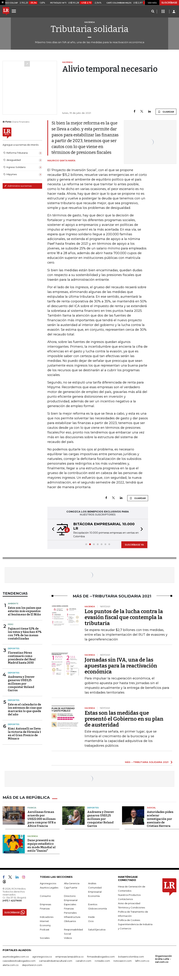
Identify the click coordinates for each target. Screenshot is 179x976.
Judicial (151, 807)
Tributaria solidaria (89, 29)
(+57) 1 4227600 (12, 900)
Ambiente (13, 603)
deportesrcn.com (32, 964)
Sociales (44, 937)
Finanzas (45, 908)
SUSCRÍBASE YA (134, 544)
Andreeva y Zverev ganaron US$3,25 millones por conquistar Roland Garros (21, 683)
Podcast (44, 929)
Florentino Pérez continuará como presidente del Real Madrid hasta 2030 (22, 658)
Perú (10, 624)
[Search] (152, 11)
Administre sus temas (18, 185)
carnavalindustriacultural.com (55, 960)
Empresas (45, 904)
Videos (68, 937)
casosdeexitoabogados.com (19, 960)
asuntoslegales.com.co (16, 956)
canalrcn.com (83, 960)
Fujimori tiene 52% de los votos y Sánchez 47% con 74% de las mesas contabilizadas (25, 633)
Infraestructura (72, 916)
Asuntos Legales (49, 887)
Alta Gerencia (71, 883)
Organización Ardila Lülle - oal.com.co (163, 958)
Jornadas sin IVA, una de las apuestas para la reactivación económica (121, 666)
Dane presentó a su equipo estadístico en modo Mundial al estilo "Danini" (41, 845)
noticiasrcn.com (122, 960)
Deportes (13, 648)
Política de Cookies (129, 919)
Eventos (92, 904)
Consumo (45, 895)
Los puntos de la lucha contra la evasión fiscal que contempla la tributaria (124, 617)
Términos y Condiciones (131, 907)
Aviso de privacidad (129, 903)
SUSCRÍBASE (169, 2)
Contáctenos (125, 898)
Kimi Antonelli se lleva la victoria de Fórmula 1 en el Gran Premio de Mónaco (24, 733)
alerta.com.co (11, 964)
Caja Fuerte (70, 887)
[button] (52, 529)
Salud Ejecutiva (96, 929)
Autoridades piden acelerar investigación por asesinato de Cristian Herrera (160, 818)
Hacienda (32, 835)
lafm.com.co (142, 960)
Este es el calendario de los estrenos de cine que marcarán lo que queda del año (25, 709)
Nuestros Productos (129, 894)
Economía (94, 895)
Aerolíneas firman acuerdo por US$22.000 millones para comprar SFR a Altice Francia (41, 818)
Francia (31, 807)
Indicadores (46, 916)
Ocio (91, 920)
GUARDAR (166, 111)
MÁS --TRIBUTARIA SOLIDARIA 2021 (147, 762)
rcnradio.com (102, 960)
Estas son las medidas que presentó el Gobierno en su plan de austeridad (124, 719)
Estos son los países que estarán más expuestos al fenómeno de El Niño (24, 611)
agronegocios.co (42, 956)
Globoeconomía (97, 908)
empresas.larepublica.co (69, 956)
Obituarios (70, 920)
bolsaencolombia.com (131, 956)
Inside (91, 916)
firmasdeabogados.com (101, 956)
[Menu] (14, 11)
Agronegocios (48, 883)
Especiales (70, 904)
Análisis (92, 883)
